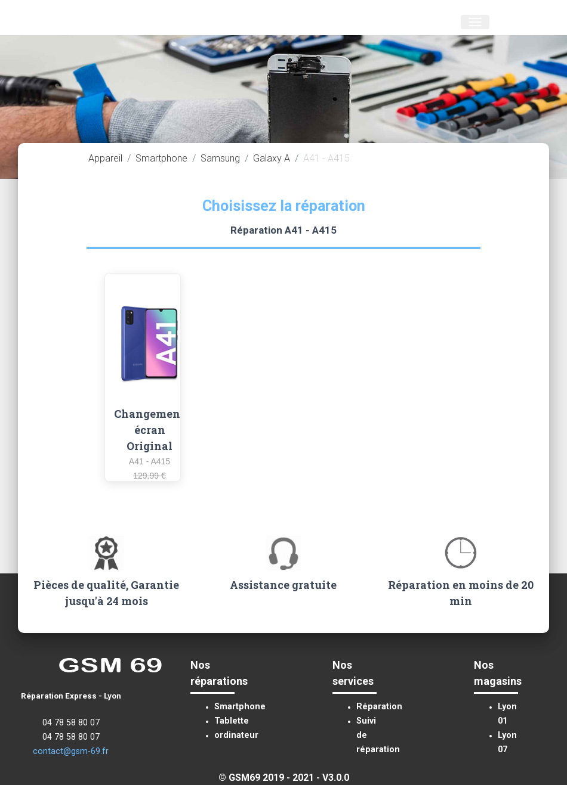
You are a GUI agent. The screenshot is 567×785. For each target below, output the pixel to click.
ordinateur (236, 735)
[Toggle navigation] (475, 22)
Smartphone (161, 158)
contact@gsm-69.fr (71, 751)
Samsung (220, 158)
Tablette (231, 721)
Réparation (379, 707)
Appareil (105, 158)
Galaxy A (271, 158)
